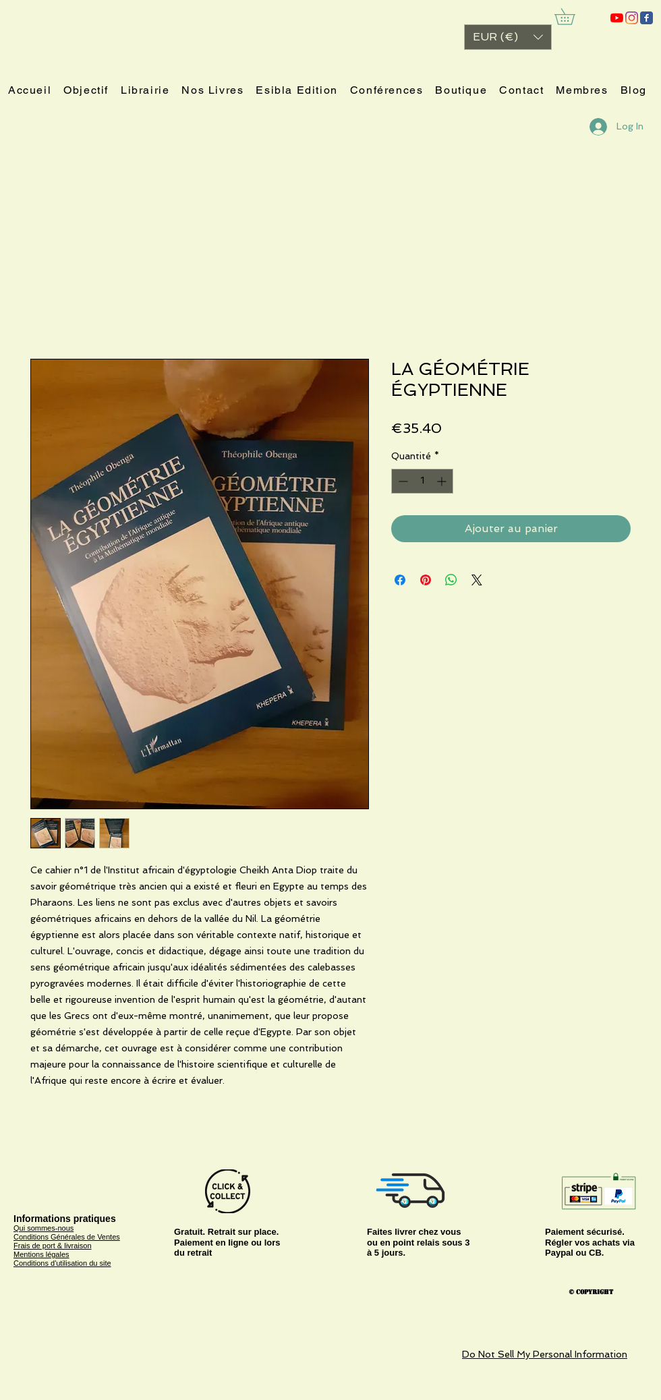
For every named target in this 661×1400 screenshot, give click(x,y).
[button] (508, 37)
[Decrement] (401, 481)
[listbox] (508, 37)
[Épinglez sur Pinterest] (426, 580)
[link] (572, 16)
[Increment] (442, 481)
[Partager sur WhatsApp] (451, 580)
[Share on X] (477, 580)
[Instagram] (631, 17)
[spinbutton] (422, 481)
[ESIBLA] (616, 17)
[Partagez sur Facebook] (400, 580)
